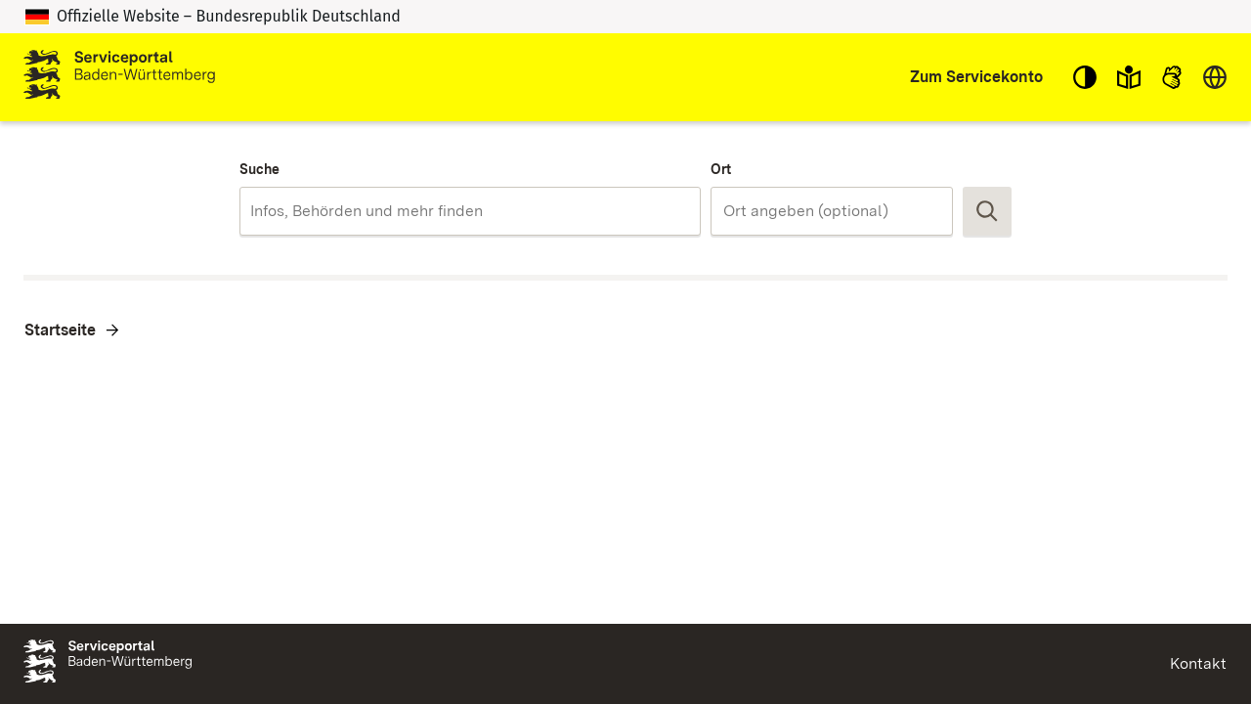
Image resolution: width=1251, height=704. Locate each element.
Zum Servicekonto (976, 76)
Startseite (60, 330)
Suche (259, 169)
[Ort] (831, 211)
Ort (721, 169)
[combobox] (469, 211)
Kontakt (1198, 663)
